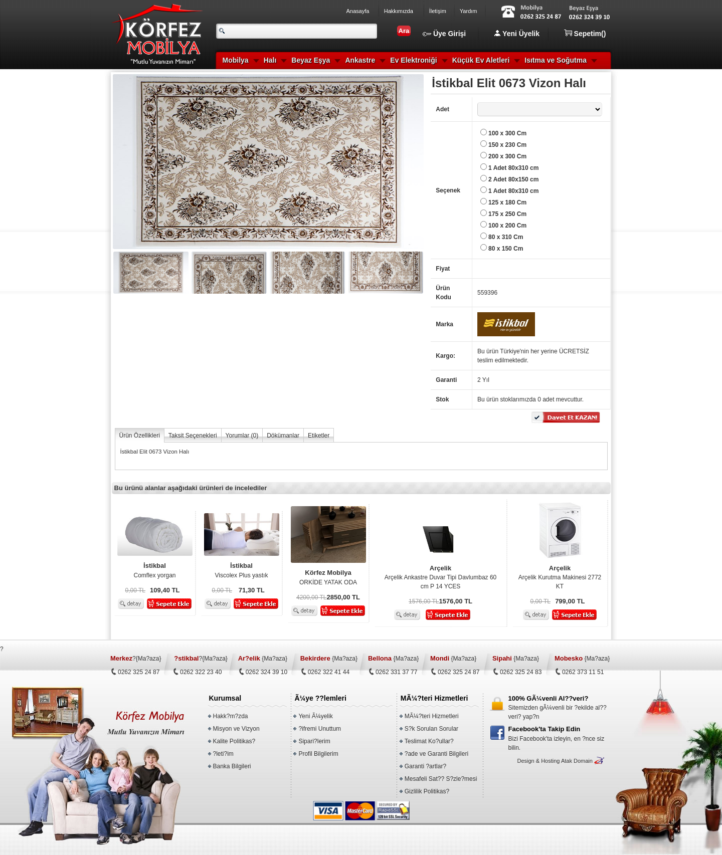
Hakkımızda (398, 11)
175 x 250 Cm (507, 214)
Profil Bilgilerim (318, 753)
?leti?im (223, 753)
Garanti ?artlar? (425, 766)
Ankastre (360, 60)
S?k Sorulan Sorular (431, 728)
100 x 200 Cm (507, 225)
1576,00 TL (424, 601)
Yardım (468, 11)
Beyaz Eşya (310, 60)
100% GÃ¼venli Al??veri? (548, 698)
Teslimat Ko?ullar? (429, 741)
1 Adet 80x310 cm (513, 167)
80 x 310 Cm (505, 237)
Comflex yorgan (155, 570)
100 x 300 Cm (507, 133)
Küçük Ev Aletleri (481, 60)
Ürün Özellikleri (139, 435)
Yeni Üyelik (516, 34)
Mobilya (236, 60)
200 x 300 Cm (507, 156)
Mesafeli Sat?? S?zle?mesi (441, 778)
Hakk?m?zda (230, 716)
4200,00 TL (311, 597)
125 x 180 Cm (507, 202)
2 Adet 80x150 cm (513, 179)
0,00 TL (135, 590)
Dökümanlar (283, 435)
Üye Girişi (444, 34)
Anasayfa (358, 11)
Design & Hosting (538, 761)
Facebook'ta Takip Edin (544, 729)
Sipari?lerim (314, 741)
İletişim (437, 11)
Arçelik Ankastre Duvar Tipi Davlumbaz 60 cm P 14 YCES (441, 576)
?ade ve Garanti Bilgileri (436, 753)
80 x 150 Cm (505, 248)
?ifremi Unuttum (319, 728)
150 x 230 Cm (507, 144)
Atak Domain (577, 761)
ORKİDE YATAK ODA (328, 577)
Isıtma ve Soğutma (555, 60)
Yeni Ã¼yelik (315, 716)
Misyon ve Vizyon (236, 728)
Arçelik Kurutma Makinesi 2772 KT (560, 576)
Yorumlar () (242, 435)
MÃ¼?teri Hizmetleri (432, 716)
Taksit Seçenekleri (192, 435)
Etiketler (318, 435)
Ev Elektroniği (413, 60)
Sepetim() (585, 34)
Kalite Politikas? (234, 741)
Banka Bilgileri (232, 766)
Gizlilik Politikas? (427, 791)
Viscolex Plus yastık (241, 570)
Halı (270, 60)
